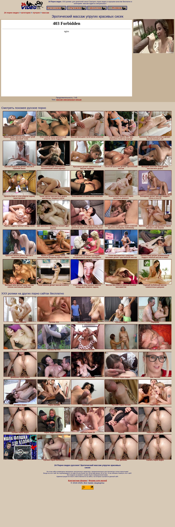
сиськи (78, 100)
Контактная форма (77, 480)
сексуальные (69, 100)
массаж (59, 100)
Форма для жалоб (98, 480)
